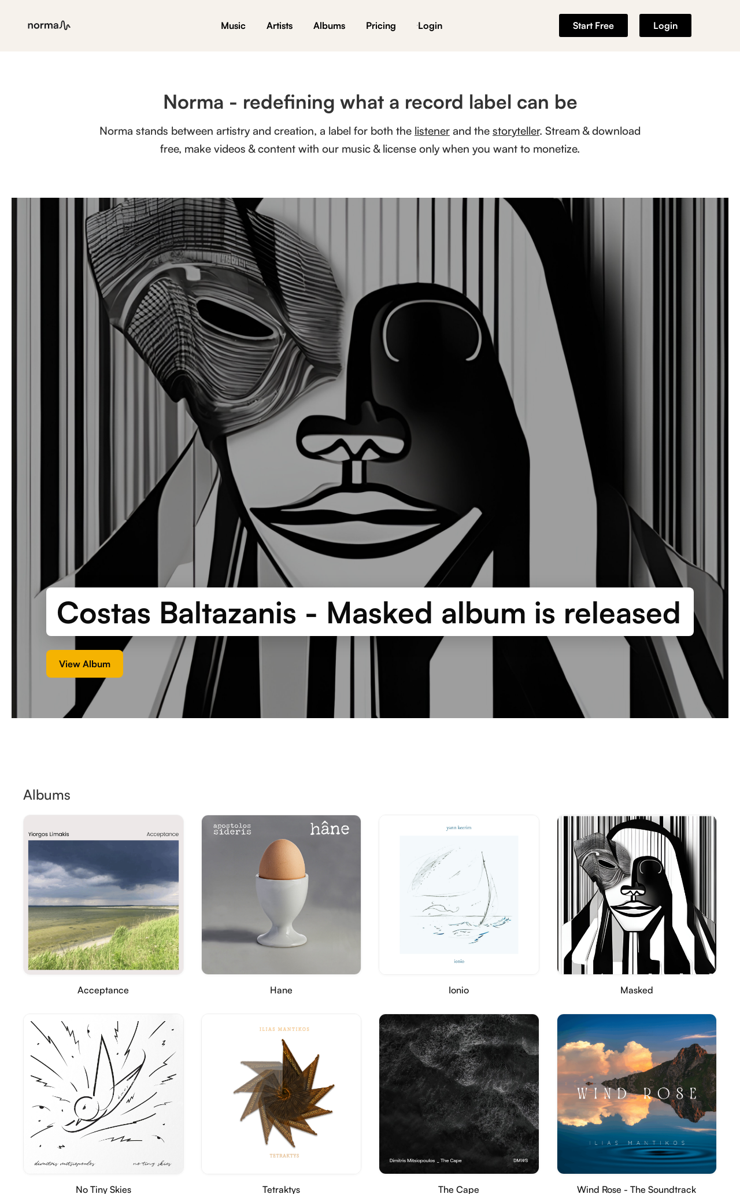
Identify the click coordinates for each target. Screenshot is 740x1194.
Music (233, 25)
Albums (329, 25)
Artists (280, 25)
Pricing (381, 25)
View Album (84, 665)
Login (429, 25)
